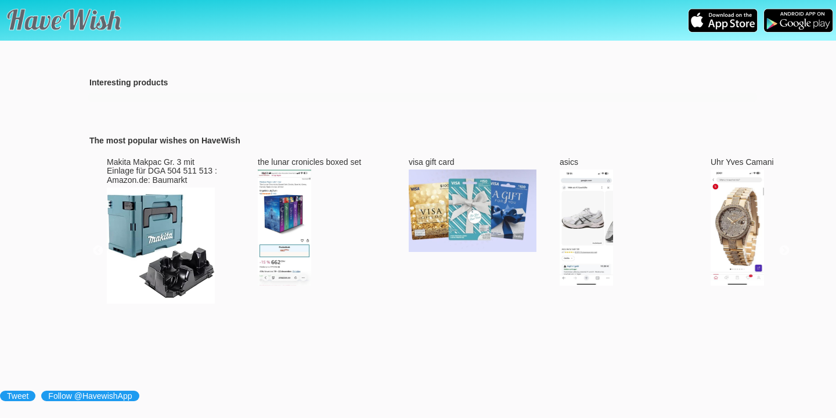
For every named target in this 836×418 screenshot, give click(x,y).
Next (784, 251)
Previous (98, 251)
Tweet (17, 396)
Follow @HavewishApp (90, 396)
